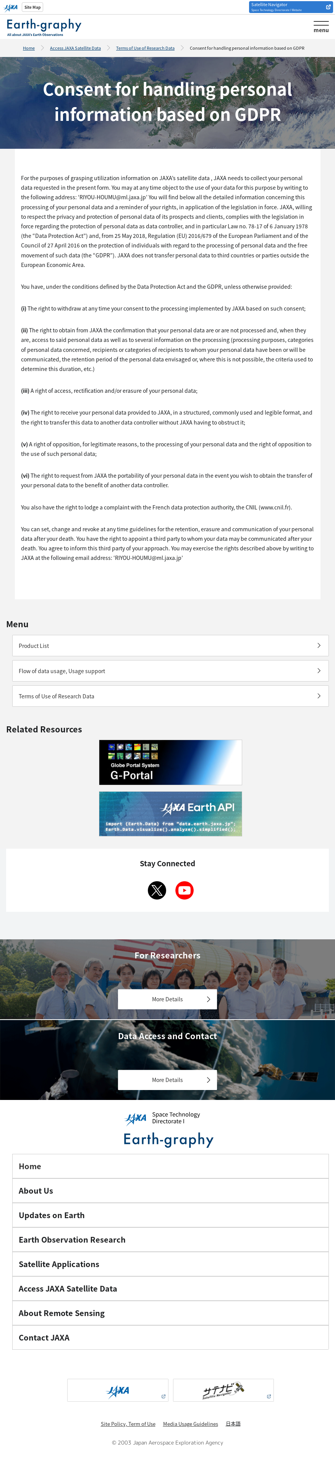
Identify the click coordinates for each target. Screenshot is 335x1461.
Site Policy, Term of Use (128, 1423)
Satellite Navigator (276, 6)
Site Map (32, 7)
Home (29, 48)
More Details (167, 999)
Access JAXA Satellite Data (75, 48)
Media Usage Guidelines (190, 1423)
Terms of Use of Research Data (145, 48)
